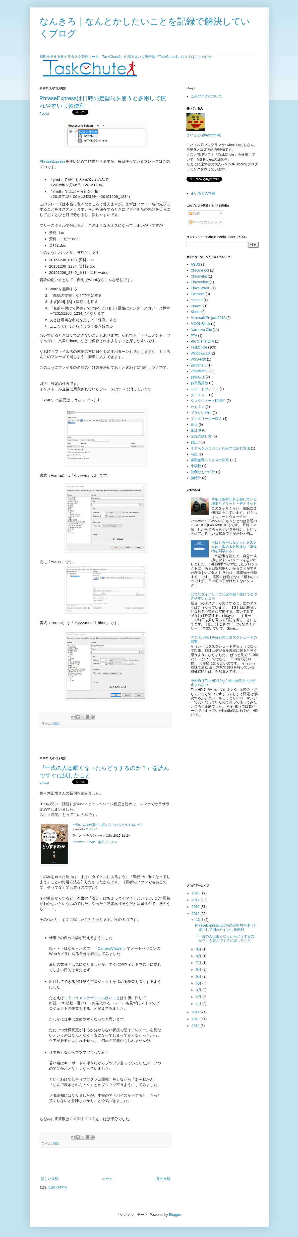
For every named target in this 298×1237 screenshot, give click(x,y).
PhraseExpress (52, 161)
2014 (196, 1012)
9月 (199, 949)
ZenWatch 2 (200, 371)
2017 (196, 900)
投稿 (194, 214)
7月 (199, 963)
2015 (196, 914)
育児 (194, 425)
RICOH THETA (202, 341)
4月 (199, 983)
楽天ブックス (107, 842)
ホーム (107, 1179)
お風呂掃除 (199, 383)
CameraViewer (110, 948)
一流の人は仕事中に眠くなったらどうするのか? (107, 825)
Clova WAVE (200, 288)
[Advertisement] (105, 742)
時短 (194, 454)
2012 (196, 1026)
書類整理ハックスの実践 (210, 460)
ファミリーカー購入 (206, 419)
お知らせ (198, 377)
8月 (199, 956)
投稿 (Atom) (57, 1187)
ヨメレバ (91, 829)
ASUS (195, 264)
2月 (199, 997)
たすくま (198, 407)
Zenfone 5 (198, 365)
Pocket (44, 113)
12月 (200, 920)
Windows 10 (200, 353)
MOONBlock (200, 324)
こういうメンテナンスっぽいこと (92, 998)
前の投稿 (163, 1179)
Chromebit (199, 276)
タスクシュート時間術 (208, 401)
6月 (199, 969)
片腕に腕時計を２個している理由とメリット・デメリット (234, 501)
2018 (196, 893)
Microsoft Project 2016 (208, 318)
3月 (199, 990)
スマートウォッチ (205, 389)
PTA (194, 336)
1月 (199, 1004)
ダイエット (199, 395)
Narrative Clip (201, 330)
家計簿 (196, 430)
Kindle (91, 842)
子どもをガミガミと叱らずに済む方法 (220, 448)
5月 (199, 976)
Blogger (175, 1215)
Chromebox (200, 282)
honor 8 (196, 300)
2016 (196, 907)
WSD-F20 (198, 359)
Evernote (198, 294)
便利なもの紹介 (203, 472)
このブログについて (206, 96)
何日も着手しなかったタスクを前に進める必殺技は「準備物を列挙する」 (234, 546)
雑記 (56, 724)
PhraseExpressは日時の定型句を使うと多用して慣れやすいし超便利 (226, 927)
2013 (196, 1019)
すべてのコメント (205, 222)
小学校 (196, 466)
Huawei (196, 306)
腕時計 (196, 478)
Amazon (79, 842)
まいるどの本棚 (203, 193)
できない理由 (201, 413)
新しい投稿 (49, 1179)
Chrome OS (200, 270)
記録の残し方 (201, 436)
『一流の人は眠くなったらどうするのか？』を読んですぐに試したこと (224, 938)
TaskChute (199, 347)
